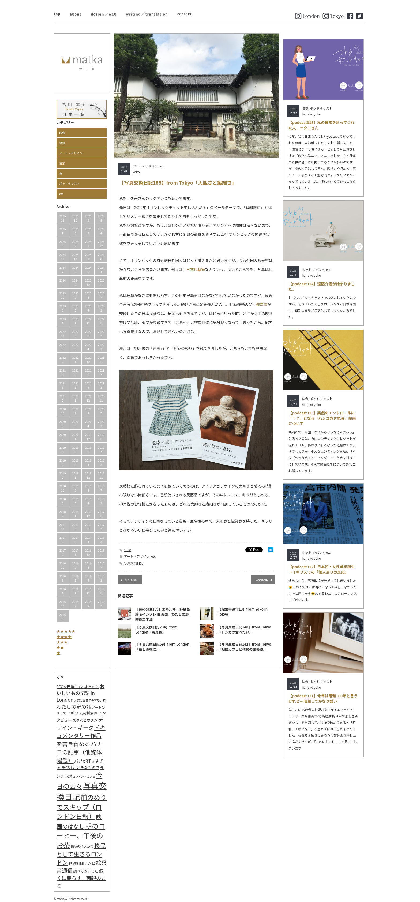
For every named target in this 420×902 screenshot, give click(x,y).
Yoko (136, 172)
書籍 (62, 143)
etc (61, 194)
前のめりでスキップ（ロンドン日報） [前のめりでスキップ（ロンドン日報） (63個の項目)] (82, 806)
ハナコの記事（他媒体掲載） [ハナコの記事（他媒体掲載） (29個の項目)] (79, 751)
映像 (62, 132)
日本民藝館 (195, 269)
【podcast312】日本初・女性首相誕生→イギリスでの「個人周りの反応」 (321, 569)
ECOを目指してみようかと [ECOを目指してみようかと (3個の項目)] (78, 686)
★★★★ (64, 636)
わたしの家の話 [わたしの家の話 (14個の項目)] (74, 706)
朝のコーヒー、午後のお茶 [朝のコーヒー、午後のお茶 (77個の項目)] (81, 835)
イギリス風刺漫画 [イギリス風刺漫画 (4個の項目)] (82, 713)
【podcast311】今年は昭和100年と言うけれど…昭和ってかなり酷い (323, 698)
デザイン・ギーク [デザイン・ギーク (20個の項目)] (80, 723)
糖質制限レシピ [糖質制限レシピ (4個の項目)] (82, 863)
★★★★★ (66, 631)
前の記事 (131, 580)
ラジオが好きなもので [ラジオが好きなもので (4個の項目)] (80, 767)
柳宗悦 (261, 304)
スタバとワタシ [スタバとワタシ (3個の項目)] (84, 720)
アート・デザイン (70, 153)
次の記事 (262, 580)
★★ (60, 647)
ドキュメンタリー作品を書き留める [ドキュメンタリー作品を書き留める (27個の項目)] (81, 735)
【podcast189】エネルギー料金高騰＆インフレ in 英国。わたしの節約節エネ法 (162, 614)
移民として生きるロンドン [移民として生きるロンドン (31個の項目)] (81, 853)
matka (61, 899)
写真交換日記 (133, 563)
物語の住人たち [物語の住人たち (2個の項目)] (81, 846)
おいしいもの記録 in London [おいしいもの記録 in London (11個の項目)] (80, 693)
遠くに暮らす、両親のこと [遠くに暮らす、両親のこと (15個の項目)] (81, 878)
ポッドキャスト (69, 183)
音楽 (62, 163)
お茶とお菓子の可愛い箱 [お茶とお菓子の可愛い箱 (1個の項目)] (90, 700)
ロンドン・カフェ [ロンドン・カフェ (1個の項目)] (83, 776)
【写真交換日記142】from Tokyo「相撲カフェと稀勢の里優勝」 (244, 647)
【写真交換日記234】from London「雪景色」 (156, 629)
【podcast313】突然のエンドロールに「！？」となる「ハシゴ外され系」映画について (322, 418)
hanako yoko (311, 114)
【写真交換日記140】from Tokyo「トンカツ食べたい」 (244, 629)
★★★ (62, 642)
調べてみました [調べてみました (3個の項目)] (85, 871)
